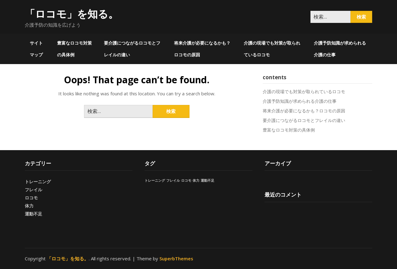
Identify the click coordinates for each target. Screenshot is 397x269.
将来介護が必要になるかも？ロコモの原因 (202, 49)
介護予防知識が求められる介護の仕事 (340, 49)
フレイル (33, 190)
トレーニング (38, 181)
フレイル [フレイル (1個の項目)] (173, 180)
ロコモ (31, 198)
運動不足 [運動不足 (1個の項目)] (207, 180)
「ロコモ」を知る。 (71, 14)
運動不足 (33, 214)
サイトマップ (36, 49)
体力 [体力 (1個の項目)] (196, 180)
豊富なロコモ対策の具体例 (74, 49)
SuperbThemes (176, 258)
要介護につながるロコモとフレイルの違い (132, 49)
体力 (29, 206)
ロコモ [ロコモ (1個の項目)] (186, 180)
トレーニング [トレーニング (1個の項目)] (155, 180)
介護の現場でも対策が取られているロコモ (272, 49)
